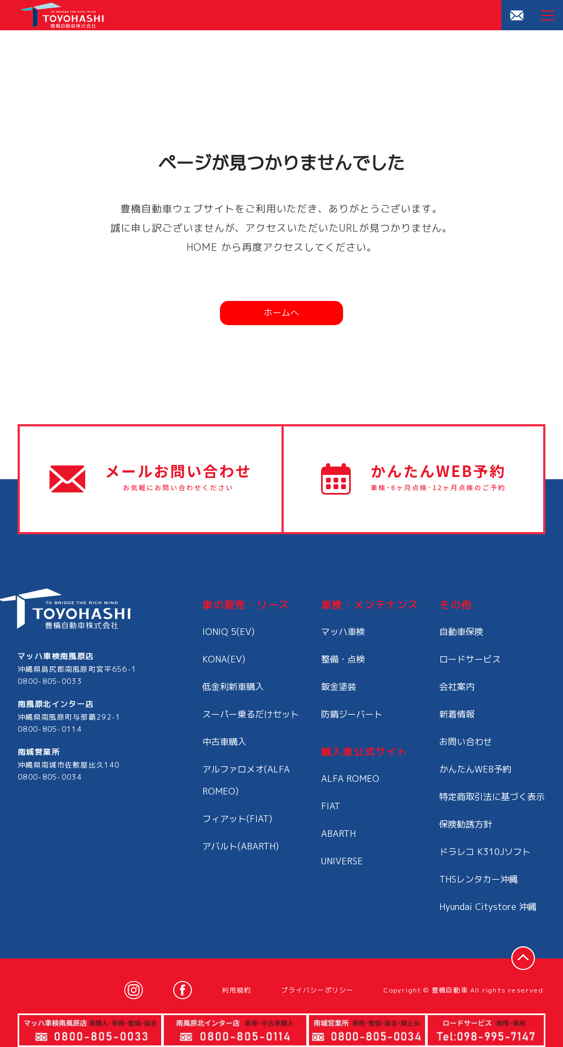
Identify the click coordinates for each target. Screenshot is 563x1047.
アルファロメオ (246, 780)
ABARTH (338, 833)
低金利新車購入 (233, 687)
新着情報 (456, 714)
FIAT (330, 806)
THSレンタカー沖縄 (478, 879)
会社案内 (456, 687)
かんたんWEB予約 (475, 769)
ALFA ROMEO (350, 778)
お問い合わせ (465, 742)
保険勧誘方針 (465, 824)
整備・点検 (343, 659)
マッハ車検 (343, 632)
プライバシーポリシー (317, 990)
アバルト (240, 846)
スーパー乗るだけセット (250, 714)
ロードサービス (470, 659)
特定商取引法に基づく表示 (492, 797)
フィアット (237, 819)
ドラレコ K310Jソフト (485, 852)
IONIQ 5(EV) (228, 632)
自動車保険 (461, 632)
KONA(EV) (223, 659)
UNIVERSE (342, 861)
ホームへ (281, 312)
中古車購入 (224, 742)
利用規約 (236, 990)
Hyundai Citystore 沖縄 (488, 907)
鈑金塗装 (338, 687)
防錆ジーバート (352, 714)
